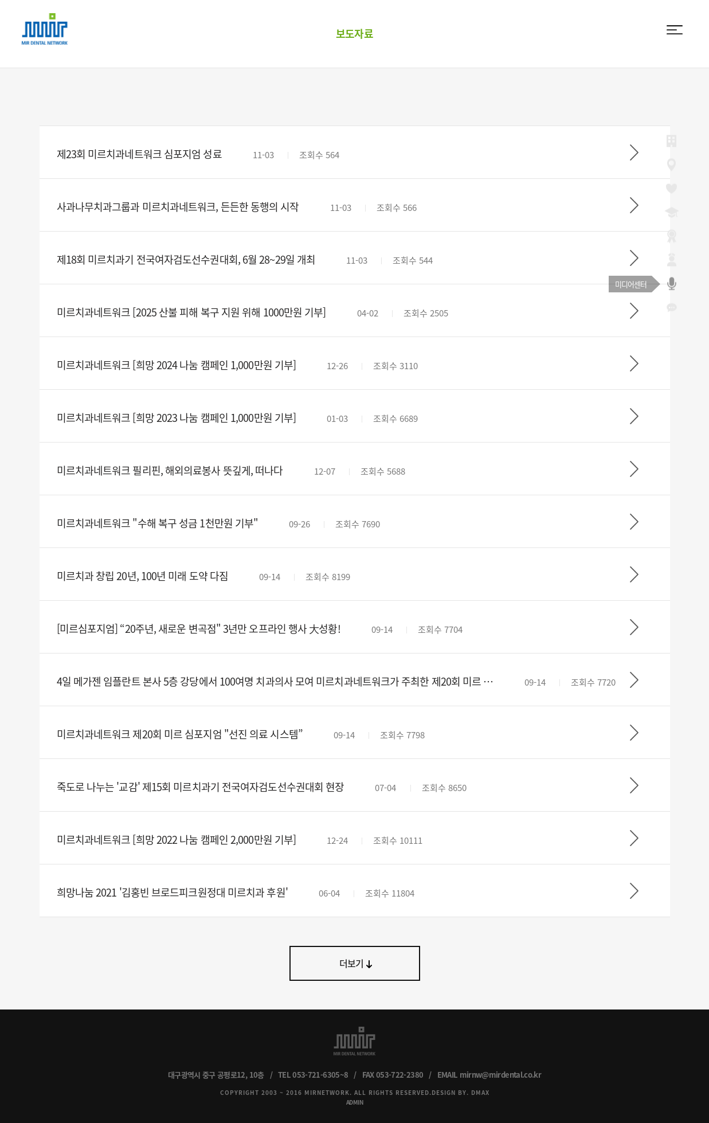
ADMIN (354, 1102)
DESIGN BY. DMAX (460, 1092)
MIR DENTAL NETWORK (45, 29)
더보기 (351, 963)
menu (675, 29)
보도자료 (354, 33)
